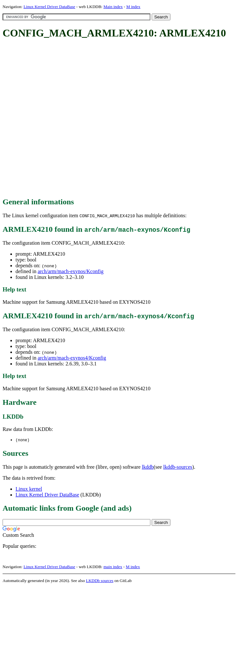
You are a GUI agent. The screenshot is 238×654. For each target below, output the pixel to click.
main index (112, 567)
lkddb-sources (177, 467)
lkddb (148, 467)
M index (133, 6)
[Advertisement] (72, 118)
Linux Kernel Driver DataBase (49, 6)
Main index (113, 6)
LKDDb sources (100, 580)
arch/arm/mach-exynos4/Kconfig (72, 358)
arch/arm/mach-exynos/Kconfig (70, 271)
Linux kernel (29, 489)
